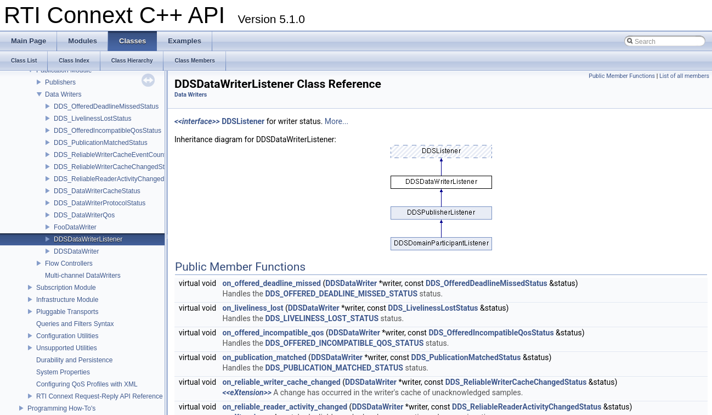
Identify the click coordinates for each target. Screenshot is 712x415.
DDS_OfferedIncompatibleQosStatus (107, 130)
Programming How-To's (61, 408)
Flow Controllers (69, 263)
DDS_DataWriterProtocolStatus (99, 203)
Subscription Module (66, 287)
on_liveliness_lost (253, 308)
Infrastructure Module (67, 300)
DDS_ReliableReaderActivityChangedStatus (118, 179)
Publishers (60, 82)
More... (336, 121)
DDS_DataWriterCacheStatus (97, 191)
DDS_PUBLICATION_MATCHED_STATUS (334, 367)
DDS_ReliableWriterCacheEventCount (110, 155)
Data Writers (63, 94)
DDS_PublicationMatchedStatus (101, 143)
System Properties (63, 372)
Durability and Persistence (74, 360)
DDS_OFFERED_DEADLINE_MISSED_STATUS (341, 293)
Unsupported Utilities (66, 348)
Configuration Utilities (67, 336)
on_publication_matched (265, 357)
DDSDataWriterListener (88, 239)
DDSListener (243, 121)
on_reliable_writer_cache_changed (282, 382)
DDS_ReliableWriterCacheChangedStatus (115, 167)
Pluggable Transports (67, 312)
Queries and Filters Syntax (75, 324)
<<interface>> (197, 121)
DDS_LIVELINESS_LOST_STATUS (321, 318)
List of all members (684, 76)
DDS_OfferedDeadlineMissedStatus (106, 106)
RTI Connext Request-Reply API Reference (99, 396)
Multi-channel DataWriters (83, 275)
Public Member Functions (622, 76)
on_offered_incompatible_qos (273, 332)
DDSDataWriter (76, 251)
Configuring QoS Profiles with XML (87, 384)
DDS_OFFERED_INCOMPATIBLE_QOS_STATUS (344, 343)
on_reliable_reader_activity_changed (285, 406)
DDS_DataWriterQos (84, 215)
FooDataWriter (75, 227)
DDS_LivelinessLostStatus (92, 118)
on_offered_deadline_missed (272, 283)
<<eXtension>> (247, 392)
